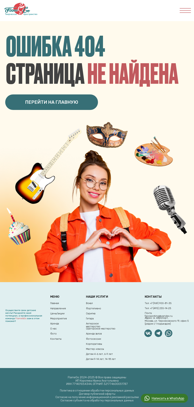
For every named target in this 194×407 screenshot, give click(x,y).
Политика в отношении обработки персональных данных (97, 390)
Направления (58, 308)
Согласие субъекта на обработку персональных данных (97, 400)
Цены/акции (57, 313)
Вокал (89, 303)
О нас (53, 328)
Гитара (90, 318)
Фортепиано (93, 308)
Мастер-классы (95, 348)
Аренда (54, 323)
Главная (54, 303)
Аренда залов (94, 333)
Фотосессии (93, 338)
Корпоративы (94, 343)
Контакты (55, 338)
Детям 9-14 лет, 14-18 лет (101, 359)
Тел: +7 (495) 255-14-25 (158, 308)
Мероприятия (58, 318)
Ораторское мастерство (100, 328)
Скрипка (90, 313)
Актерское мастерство (93, 325)
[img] (158, 333)
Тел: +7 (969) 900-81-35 (158, 303)
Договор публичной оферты (97, 394)
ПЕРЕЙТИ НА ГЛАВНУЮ (51, 102)
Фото (53, 333)
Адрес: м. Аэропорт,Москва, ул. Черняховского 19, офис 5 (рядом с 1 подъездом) (167, 320)
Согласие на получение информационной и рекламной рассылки (97, 397)
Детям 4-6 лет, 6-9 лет (99, 354)
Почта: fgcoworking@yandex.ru (159, 314)
